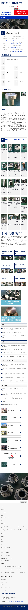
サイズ (2, 544)
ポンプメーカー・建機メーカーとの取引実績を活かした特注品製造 (14, 364)
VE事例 (2, 491)
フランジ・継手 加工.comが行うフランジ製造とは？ (13, 389)
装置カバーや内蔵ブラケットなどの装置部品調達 (13, 381)
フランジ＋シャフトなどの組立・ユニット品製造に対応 (14, 336)
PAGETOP (23, 502)
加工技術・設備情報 (5, 481)
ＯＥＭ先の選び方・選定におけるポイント (12, 398)
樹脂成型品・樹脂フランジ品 (6, 558)
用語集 (2, 515)
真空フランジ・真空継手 (6, 547)
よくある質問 (3, 512)
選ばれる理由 (3, 478)
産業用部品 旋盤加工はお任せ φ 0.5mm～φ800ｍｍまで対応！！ (13, 527)
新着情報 (2, 494)
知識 (2, 507)
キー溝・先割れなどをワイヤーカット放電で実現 (13, 353)
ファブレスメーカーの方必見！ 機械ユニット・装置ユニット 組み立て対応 (14, 530)
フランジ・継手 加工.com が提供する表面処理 (13, 356)
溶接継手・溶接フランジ (6, 550)
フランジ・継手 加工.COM (6, 576)
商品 (2, 520)
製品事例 (2, 487)
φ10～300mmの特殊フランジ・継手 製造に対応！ (14, 377)
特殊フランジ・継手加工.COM (11, 3)
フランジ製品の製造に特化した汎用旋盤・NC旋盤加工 (14, 369)
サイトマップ (3, 590)
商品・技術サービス (5, 517)
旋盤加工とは (5, 401)
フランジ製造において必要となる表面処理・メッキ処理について (14, 394)
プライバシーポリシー (5, 587)
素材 (2, 541)
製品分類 (2, 536)
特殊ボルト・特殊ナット (6, 552)
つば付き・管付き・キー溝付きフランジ (11, 332)
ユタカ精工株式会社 (12, 606)
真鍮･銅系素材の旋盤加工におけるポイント (12, 404)
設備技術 (2, 484)
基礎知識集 (3, 509)
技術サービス (3, 523)
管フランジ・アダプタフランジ (14, 140)
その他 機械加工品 (5, 560)
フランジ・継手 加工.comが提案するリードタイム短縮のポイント (13, 573)
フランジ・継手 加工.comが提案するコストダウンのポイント (13, 566)
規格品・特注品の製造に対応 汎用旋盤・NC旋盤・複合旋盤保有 (14, 346)
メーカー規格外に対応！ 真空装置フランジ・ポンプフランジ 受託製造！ (14, 329)
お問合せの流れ (4, 582)
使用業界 (2, 539)
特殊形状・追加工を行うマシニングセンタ (12, 349)
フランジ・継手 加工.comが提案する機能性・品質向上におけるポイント (13, 569)
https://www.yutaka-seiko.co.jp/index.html (14, 601)
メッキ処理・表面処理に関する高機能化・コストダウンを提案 (14, 374)
